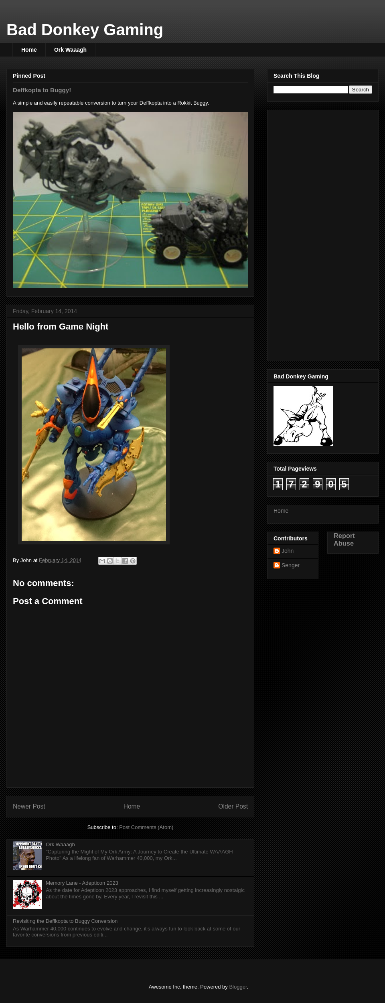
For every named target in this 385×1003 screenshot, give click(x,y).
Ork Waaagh (70, 50)
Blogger (238, 987)
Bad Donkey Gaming (84, 29)
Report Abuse (344, 539)
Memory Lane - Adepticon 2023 (82, 883)
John (288, 551)
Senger (291, 565)
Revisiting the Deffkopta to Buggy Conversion (65, 921)
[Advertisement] (306, 233)
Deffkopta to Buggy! (42, 90)
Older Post (233, 806)
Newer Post (29, 806)
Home (29, 50)
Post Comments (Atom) (146, 827)
